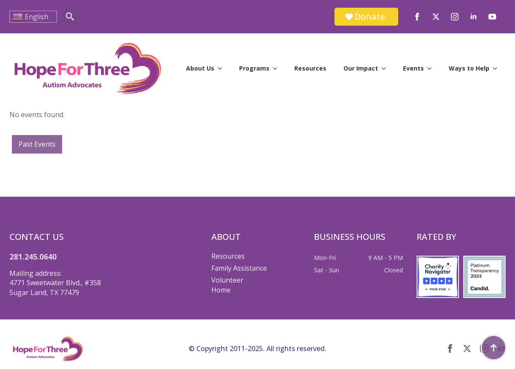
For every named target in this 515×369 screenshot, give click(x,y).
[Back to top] (493, 347)
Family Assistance (239, 268)
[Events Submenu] (432, 68)
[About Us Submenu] (222, 68)
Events (413, 68)
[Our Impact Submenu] (386, 68)
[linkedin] (473, 17)
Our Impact (360, 68)
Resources (310, 68)
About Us (200, 68)
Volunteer (227, 280)
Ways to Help (469, 68)
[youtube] (492, 17)
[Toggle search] (70, 16)
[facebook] (417, 17)
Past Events (37, 144)
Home (221, 290)
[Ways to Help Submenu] (497, 68)
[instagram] (455, 17)
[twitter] (436, 17)
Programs (254, 68)
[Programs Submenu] (277, 68)
